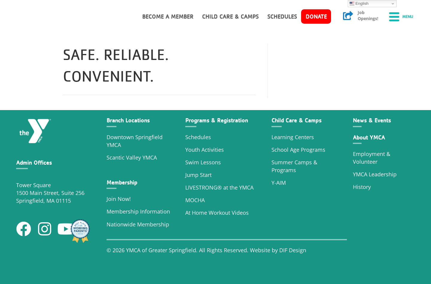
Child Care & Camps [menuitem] (230, 16)
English (359, 3)
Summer (283, 162)
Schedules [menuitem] (282, 16)
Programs (283, 170)
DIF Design (292, 250)
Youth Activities (204, 149)
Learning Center (291, 137)
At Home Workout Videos (217, 212)
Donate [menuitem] (316, 16)
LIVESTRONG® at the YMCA (219, 187)
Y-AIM (278, 182)
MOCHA (195, 200)
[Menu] (401, 16)
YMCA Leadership (375, 174)
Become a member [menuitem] (167, 16)
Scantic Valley (124, 157)
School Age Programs (298, 149)
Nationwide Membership (138, 224)
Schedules (198, 137)
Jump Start (198, 174)
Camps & (306, 162)
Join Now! (119, 198)
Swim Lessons (203, 162)
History (362, 186)
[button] (23, 228)
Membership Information (138, 211)
